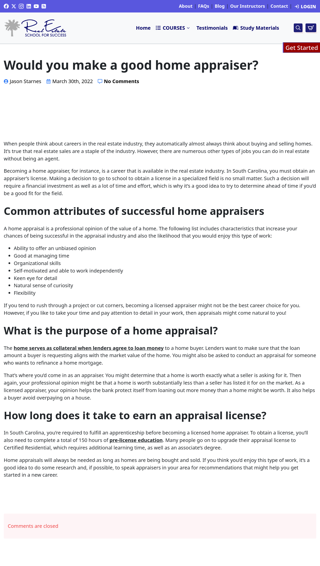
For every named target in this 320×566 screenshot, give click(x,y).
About (185, 6)
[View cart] (311, 27)
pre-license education (136, 440)
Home (143, 27)
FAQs (203, 6)
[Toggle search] (298, 27)
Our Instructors (247, 6)
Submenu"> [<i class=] (188, 28)
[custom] (6, 6)
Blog (220, 6)
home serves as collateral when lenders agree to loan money (89, 348)
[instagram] (21, 6)
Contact (279, 6)
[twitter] (13, 6)
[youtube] (36, 6)
